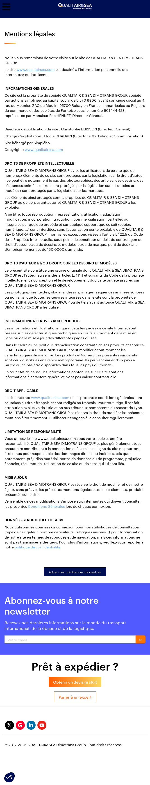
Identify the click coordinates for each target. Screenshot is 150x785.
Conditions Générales (46, 506)
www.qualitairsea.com (35, 69)
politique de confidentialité (37, 546)
